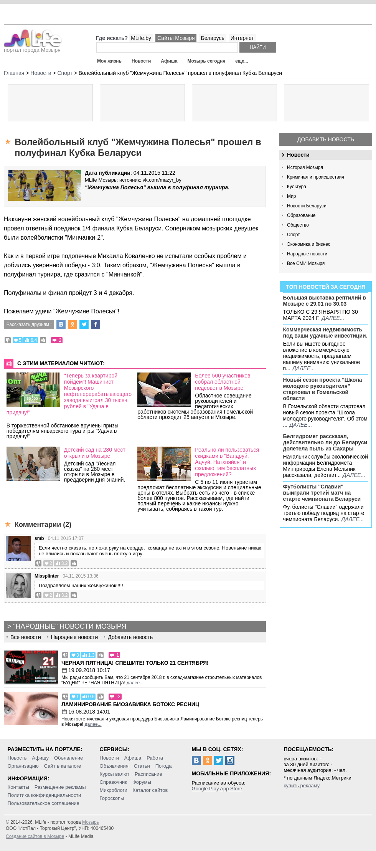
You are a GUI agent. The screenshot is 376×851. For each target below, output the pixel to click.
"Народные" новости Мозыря (69, 626)
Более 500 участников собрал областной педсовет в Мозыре (222, 382)
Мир (291, 196)
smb (39, 538)
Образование (301, 215)
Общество (298, 225)
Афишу (40, 758)
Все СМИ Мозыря (306, 263)
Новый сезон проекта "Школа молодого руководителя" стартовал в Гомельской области (322, 389)
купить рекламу (302, 785)
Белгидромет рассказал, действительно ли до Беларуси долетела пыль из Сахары (325, 442)
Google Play (205, 788)
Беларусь (212, 38)
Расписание (148, 774)
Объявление (68, 758)
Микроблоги (113, 790)
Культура (296, 186)
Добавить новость (325, 139)
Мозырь (90, 822)
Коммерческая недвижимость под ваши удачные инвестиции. (325, 332)
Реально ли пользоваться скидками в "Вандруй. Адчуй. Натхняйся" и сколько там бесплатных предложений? (227, 462)
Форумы (141, 782)
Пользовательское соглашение (43, 803)
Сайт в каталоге (62, 766)
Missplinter (47, 576)
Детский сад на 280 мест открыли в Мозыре (94, 453)
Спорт (293, 234)
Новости (141, 61)
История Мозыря (305, 167)
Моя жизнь (109, 61)
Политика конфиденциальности (44, 795)
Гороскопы (112, 798)
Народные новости (307, 254)
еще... (241, 61)
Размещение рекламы (60, 787)
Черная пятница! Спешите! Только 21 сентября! (135, 663)
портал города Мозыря (33, 47)
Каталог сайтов (150, 790)
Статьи (142, 766)
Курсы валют (115, 774)
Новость (17, 758)
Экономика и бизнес (308, 244)
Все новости (25, 637)
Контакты (18, 787)
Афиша (169, 61)
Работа (155, 758)
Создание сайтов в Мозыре (35, 836)
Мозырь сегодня (207, 61)
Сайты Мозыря (176, 38)
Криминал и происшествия (315, 177)
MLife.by (141, 38)
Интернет (242, 38)
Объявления (114, 766)
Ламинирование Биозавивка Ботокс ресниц (130, 704)
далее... (333, 318)
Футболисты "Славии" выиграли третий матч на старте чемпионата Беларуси (322, 492)
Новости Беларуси (307, 206)
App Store (231, 788)
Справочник (113, 782)
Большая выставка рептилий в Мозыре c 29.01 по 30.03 (324, 301)
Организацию (23, 766)
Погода (163, 766)
